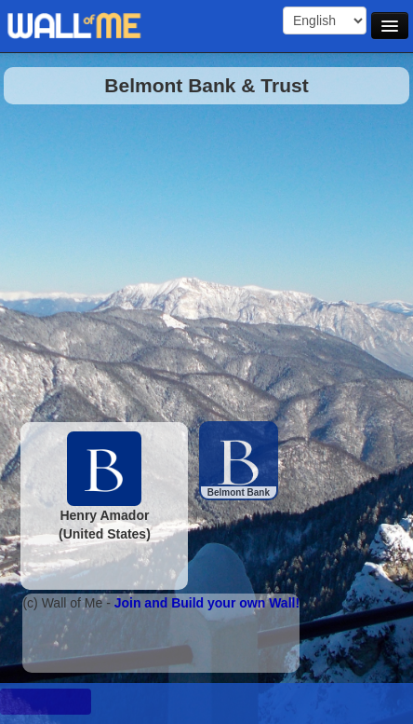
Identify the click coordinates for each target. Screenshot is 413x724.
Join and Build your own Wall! (207, 602)
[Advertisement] (197, 258)
